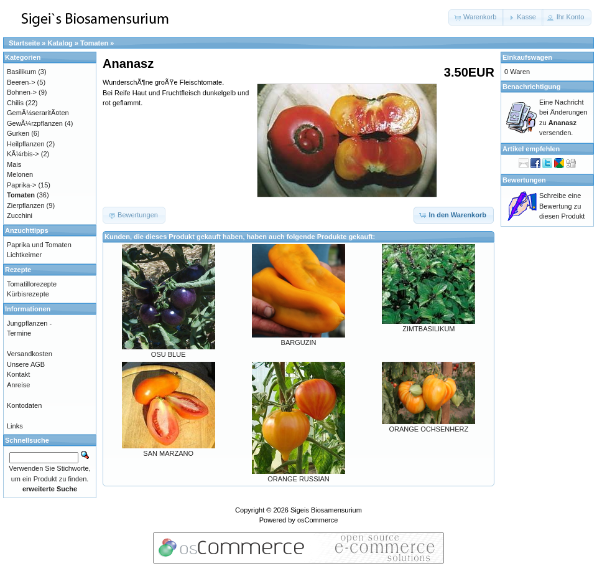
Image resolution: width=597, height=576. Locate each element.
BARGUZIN (299, 342)
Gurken (18, 133)
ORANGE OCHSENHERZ (428, 429)
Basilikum (21, 71)
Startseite (24, 43)
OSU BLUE (168, 354)
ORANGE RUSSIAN (298, 479)
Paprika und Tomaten (39, 244)
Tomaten (94, 43)
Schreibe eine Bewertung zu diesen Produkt (562, 206)
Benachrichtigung (531, 86)
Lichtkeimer (24, 254)
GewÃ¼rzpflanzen (35, 123)
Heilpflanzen (26, 144)
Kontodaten (24, 405)
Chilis (15, 102)
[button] (476, 17)
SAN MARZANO (168, 453)
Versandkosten (29, 353)
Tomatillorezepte (32, 284)
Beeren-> (21, 82)
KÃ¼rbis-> (23, 154)
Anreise (18, 385)
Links (15, 426)
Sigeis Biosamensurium (326, 510)
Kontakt (18, 374)
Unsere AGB (26, 364)
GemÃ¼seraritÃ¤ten (38, 112)
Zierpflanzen (26, 205)
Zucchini (19, 215)
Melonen (20, 174)
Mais (14, 164)
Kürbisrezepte (28, 294)
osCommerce (317, 520)
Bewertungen (524, 180)
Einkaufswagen (527, 57)
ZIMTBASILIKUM (428, 329)
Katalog (60, 43)
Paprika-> (21, 185)
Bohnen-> (22, 92)
